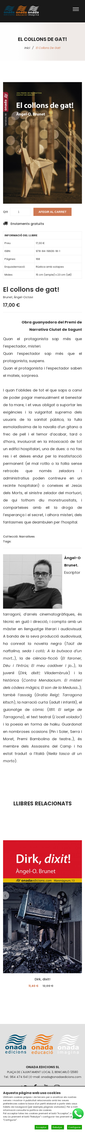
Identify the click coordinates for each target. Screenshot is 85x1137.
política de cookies (41, 1110)
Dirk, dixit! (42, 979)
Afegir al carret (52, 211)
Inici (27, 48)
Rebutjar (58, 1127)
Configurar (74, 1127)
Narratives (27, 536)
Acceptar (41, 1127)
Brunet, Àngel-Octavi (18, 297)
